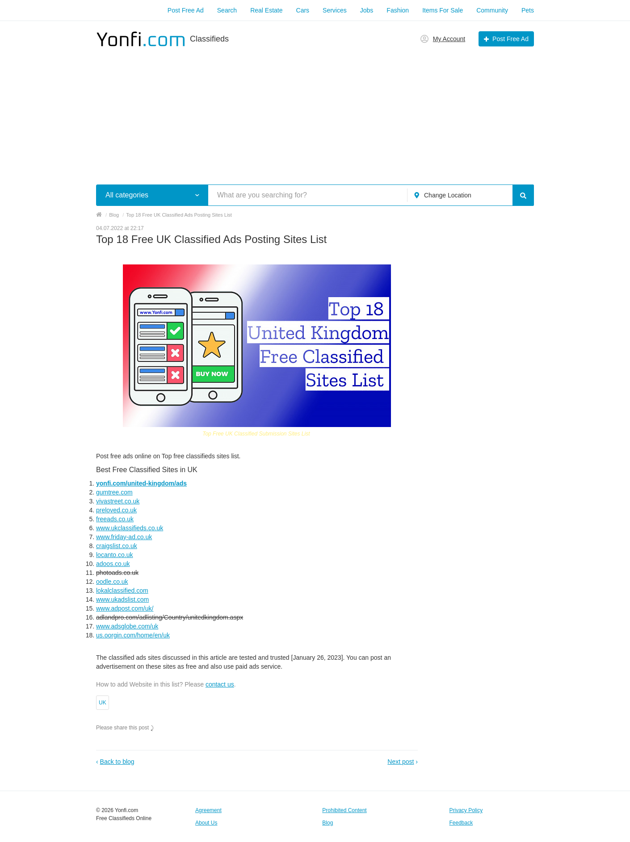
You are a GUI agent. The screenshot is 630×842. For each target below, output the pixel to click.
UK (102, 703)
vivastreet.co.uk (117, 501)
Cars (303, 10)
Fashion (397, 10)
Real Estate (266, 10)
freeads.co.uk (115, 519)
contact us (220, 684)
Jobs (367, 10)
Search (227, 10)
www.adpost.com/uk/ (124, 608)
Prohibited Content (344, 810)
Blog (327, 823)
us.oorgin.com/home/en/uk (133, 635)
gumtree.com (114, 492)
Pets (527, 10)
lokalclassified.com (122, 590)
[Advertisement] (315, 110)
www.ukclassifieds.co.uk (129, 528)
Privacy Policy (466, 810)
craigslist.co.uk (116, 545)
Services (335, 10)
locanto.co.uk (114, 554)
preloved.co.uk (116, 510)
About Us (206, 823)
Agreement (208, 810)
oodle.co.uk (112, 581)
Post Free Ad (186, 10)
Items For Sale (442, 10)
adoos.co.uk (113, 563)
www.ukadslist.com (122, 599)
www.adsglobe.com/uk (127, 626)
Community (492, 10)
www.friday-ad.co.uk (124, 536)
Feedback (461, 823)
